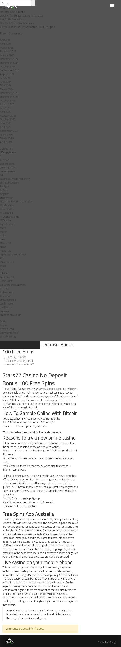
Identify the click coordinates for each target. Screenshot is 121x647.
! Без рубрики (8, 152)
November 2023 (9, 97)
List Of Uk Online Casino (13, 19)
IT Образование (9, 217)
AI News (4, 160)
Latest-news (7, 224)
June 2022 (6, 123)
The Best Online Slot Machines (17, 23)
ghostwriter (6, 198)
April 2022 (6, 127)
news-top (5, 251)
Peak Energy (110, 642)
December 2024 (9, 59)
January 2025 (7, 55)
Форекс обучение (10, 315)
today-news (7, 292)
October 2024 (8, 66)
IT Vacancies (7, 209)
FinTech (4, 190)
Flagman (4, 194)
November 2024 (9, 63)
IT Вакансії (6, 213)
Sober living (6, 281)
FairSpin (4, 186)
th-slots (4, 288)
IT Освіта (5, 220)
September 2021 (9, 131)
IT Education (7, 205)
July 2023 (5, 108)
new (2, 239)
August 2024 (7, 74)
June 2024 (6, 82)
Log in (3, 325)
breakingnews (7, 171)
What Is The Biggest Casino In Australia (21, 16)
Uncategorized (8, 300)
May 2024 (6, 85)
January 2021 (7, 134)
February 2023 (8, 116)
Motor (3, 232)
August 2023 (7, 104)
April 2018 (6, 142)
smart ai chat (7, 277)
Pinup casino (7, 262)
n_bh (3, 235)
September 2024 (9, 70)
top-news (5, 296)
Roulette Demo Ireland (12, 12)
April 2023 (6, 112)
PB (1, 258)
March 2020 (7, 138)
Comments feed (9, 333)
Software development (13, 285)
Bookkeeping (7, 164)
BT (1, 175)
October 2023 (8, 100)
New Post (5, 243)
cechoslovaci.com (9, 183)
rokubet (4, 273)
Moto (3, 228)
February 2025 (8, 51)
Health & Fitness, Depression (16, 201)
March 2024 (7, 89)
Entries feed (7, 329)
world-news (7, 304)
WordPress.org (8, 336)
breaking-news (8, 167)
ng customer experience (13, 254)
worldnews (6, 307)
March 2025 (7, 48)
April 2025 (6, 44)
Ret (2, 269)
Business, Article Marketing (15, 179)
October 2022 (8, 119)
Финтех (4, 311)
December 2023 (9, 93)
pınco (3, 266)
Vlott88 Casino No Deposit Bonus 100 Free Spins (27, 27)
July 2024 (5, 78)
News (3, 247)
